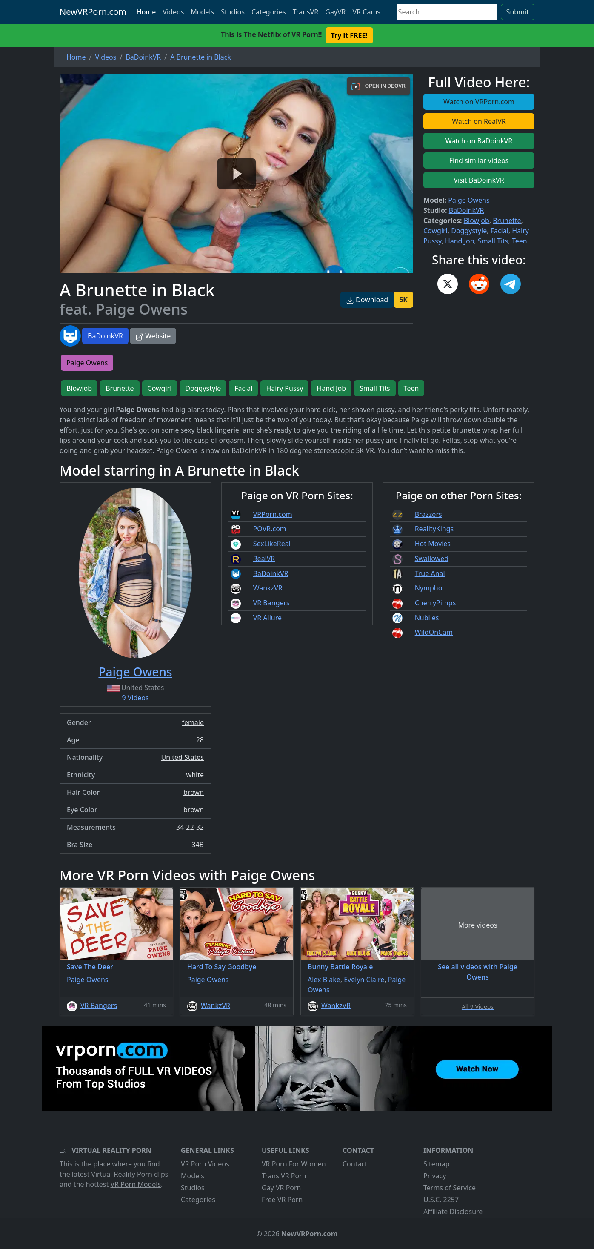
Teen (519, 241)
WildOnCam (434, 632)
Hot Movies (433, 543)
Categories (268, 12)
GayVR (335, 12)
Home (146, 12)
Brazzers (428, 514)
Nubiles (427, 617)
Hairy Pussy (284, 388)
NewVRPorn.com (93, 11)
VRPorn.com (272, 514)
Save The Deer (90, 966)
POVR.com (269, 528)
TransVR (305, 12)
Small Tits (493, 241)
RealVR (264, 558)
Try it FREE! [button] (349, 35)
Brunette (507, 220)
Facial (499, 230)
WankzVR (268, 588)
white (195, 774)
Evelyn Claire (364, 979)
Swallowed (431, 558)
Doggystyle (469, 230)
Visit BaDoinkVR (479, 180)
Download (367, 299)
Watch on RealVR (478, 121)
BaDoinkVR (105, 336)
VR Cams (366, 12)
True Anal (430, 573)
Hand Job (459, 241)
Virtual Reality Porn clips (129, 1174)
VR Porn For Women (294, 1164)
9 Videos (135, 697)
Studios (233, 12)
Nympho (429, 588)
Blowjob (476, 220)
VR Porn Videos (205, 1164)
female (193, 722)
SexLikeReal (272, 543)
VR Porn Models (135, 1184)
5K (403, 299)
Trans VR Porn (284, 1175)
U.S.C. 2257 (441, 1199)
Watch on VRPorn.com (478, 101)
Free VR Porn (282, 1199)
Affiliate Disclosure (453, 1211)
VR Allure (267, 617)
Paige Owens (468, 200)
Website (153, 336)
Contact (355, 1164)
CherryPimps (435, 602)
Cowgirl (435, 230)
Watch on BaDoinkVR (479, 141)
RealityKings (434, 528)
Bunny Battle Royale (340, 966)
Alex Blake (324, 979)
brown (193, 792)
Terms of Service (449, 1187)
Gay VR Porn (281, 1187)
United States (182, 757)
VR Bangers (271, 602)
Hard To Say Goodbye (221, 966)
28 (200, 740)
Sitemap (436, 1164)
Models (202, 12)
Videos (173, 12)
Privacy (434, 1175)
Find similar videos (479, 160)
